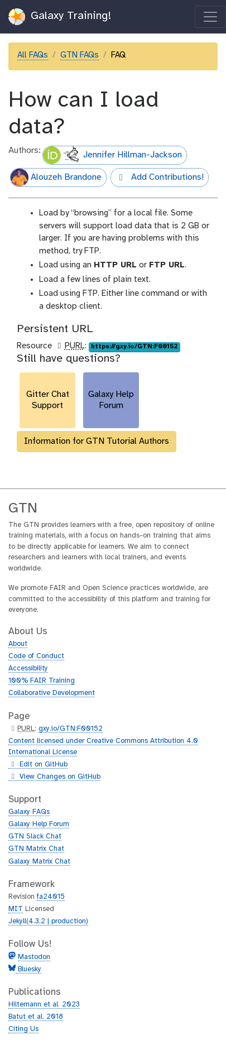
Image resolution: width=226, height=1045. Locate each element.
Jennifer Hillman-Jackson (112, 155)
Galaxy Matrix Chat (39, 861)
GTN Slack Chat (34, 836)
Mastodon (34, 957)
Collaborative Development (51, 693)
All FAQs (32, 55)
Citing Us (23, 1029)
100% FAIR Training (41, 680)
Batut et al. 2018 (35, 1016)
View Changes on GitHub (54, 777)
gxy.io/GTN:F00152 (71, 728)
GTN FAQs (79, 55)
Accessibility (28, 668)
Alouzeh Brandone (56, 177)
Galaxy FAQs (29, 812)
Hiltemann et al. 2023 (44, 1004)
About (17, 644)
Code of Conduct (36, 656)
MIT (15, 909)
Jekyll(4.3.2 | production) (48, 921)
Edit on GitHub (38, 765)
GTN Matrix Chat (36, 848)
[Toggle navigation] (210, 17)
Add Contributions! (157, 178)
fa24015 (51, 896)
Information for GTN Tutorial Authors (96, 441)
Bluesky (28, 969)
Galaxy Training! (60, 16)
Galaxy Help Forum (38, 824)
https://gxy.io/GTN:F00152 (134, 346)
